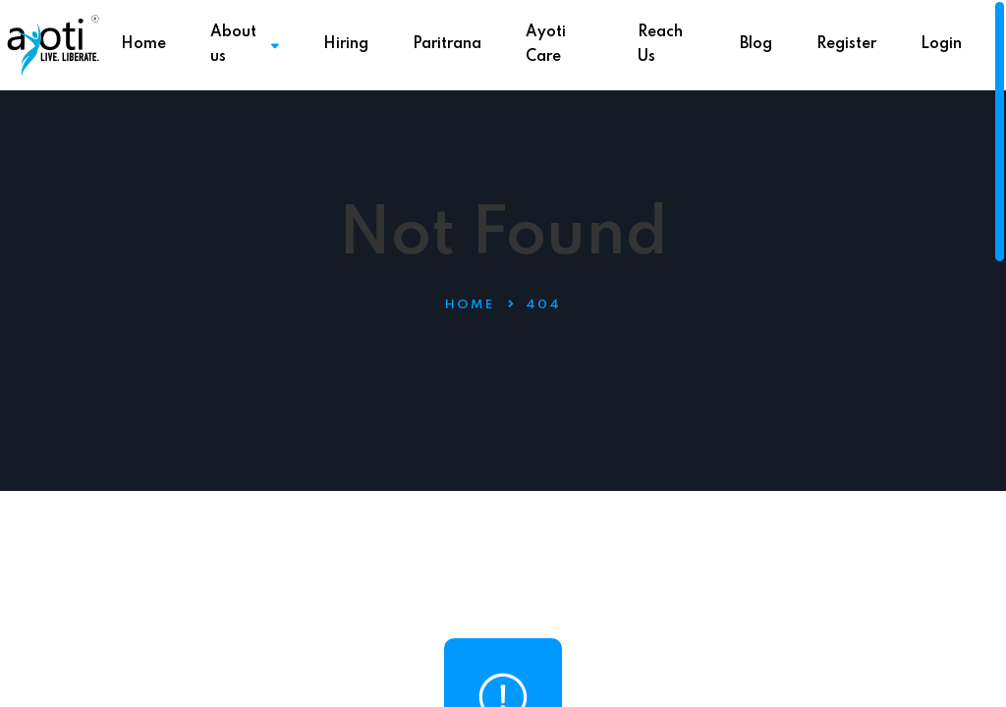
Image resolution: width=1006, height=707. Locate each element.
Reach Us (660, 45)
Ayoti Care (546, 45)
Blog (756, 44)
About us (244, 45)
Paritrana (447, 44)
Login (941, 44)
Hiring (345, 44)
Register (846, 44)
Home (143, 44)
